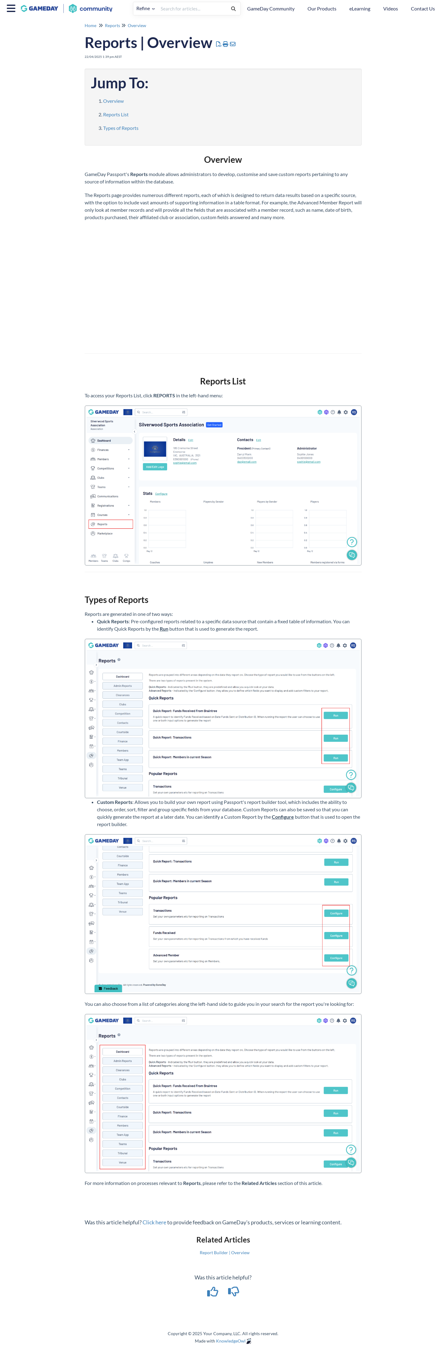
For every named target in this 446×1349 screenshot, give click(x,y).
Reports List (116, 114)
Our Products (321, 8)
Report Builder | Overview (225, 1252)
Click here (154, 1222)
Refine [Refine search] (145, 8)
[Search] (233, 8)
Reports (112, 25)
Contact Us (423, 8)
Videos (390, 8)
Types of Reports (121, 128)
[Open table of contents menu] (12, 7)
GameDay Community (271, 8)
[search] (192, 8)
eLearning (359, 8)
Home (90, 25)
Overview (137, 25)
